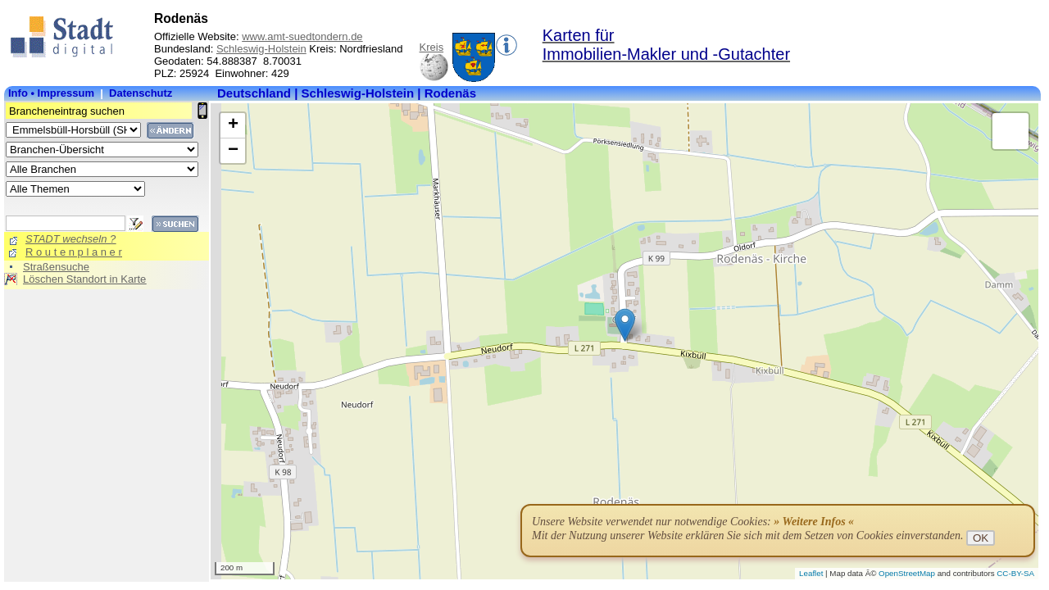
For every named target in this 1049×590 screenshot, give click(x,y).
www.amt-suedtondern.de (302, 36)
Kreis (432, 47)
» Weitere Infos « (814, 521)
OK (980, 538)
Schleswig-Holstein (261, 49)
